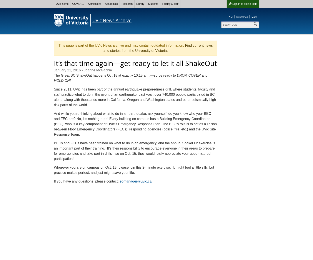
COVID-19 (78, 3)
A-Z (231, 17)
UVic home (62, 3)
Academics (111, 3)
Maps (254, 17)
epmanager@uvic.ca (136, 181)
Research (127, 3)
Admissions (94, 3)
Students (153, 3)
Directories (242, 17)
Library (140, 3)
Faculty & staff (170, 3)
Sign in (244, 3)
